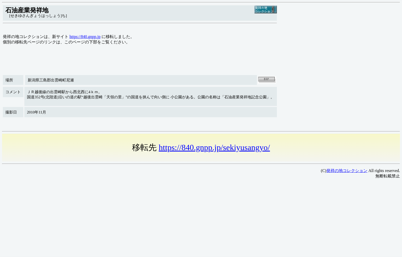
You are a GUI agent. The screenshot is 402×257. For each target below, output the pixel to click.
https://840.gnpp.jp (84, 36)
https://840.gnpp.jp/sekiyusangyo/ (214, 147)
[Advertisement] (156, 219)
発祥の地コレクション (346, 170)
